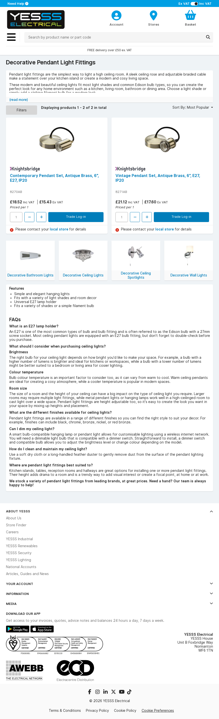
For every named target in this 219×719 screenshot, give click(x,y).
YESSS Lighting (18, 560)
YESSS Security (19, 553)
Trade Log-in (76, 217)
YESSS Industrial (19, 539)
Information (109, 594)
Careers (12, 532)
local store (59, 229)
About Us (13, 518)
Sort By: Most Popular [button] (191, 107)
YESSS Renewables (22, 546)
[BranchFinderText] (153, 18)
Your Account (109, 584)
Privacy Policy (97, 711)
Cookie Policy (125, 711)
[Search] (208, 37)
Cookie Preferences (158, 710)
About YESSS (109, 511)
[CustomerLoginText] (116, 14)
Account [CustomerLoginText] (116, 24)
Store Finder (16, 525)
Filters (22, 110)
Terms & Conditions (65, 711)
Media (109, 604)
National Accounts (21, 567)
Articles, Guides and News (27, 574)
